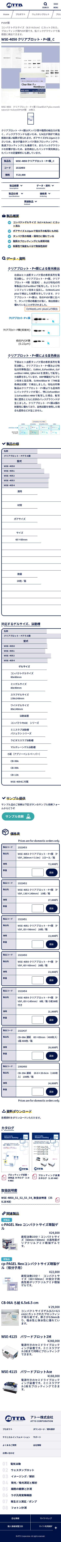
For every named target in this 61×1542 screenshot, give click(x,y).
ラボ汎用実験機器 (21, 1495)
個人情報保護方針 (15, 1526)
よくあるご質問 (9, 1445)
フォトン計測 (19, 1508)
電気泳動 (15, 1464)
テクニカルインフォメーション (16, 1437)
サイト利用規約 (46, 1526)
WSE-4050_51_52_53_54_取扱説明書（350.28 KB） (26, 1199)
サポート (37, 1437)
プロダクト (7, 1429)
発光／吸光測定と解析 (24, 1483)
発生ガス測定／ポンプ (24, 1501)
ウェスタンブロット (22, 1470)
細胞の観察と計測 (21, 1489)
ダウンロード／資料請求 (44, 1429)
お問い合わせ (8, 1453)
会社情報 (37, 1445)
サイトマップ (46, 1518)
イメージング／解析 (22, 1476)
